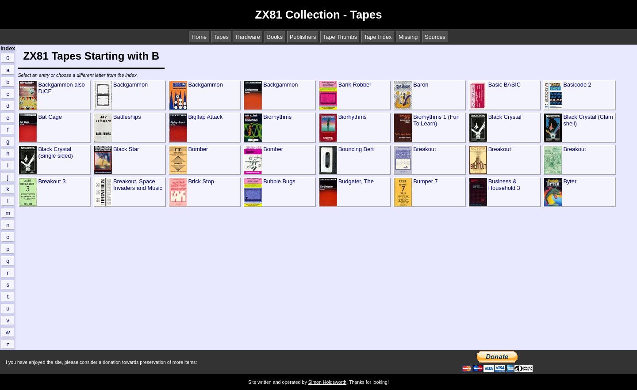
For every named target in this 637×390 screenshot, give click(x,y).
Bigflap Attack (205, 117)
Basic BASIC (504, 84)
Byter (569, 181)
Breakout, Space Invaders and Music (137, 184)
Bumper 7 (425, 181)
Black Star (126, 149)
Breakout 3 (51, 181)
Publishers (303, 37)
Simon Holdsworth (327, 382)
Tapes (221, 37)
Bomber (198, 149)
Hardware (247, 37)
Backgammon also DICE (61, 88)
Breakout (424, 149)
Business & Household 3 (504, 184)
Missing (408, 37)
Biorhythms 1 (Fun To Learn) (436, 120)
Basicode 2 (577, 84)
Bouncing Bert (356, 149)
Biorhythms (277, 117)
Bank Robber (355, 84)
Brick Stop (201, 181)
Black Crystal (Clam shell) (588, 120)
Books (275, 37)
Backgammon (130, 84)
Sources (435, 37)
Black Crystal (505, 117)
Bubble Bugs (279, 181)
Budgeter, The (356, 181)
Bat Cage (49, 117)
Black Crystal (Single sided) (55, 152)
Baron (420, 84)
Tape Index (378, 37)
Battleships (127, 117)
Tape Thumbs (340, 37)
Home (199, 37)
